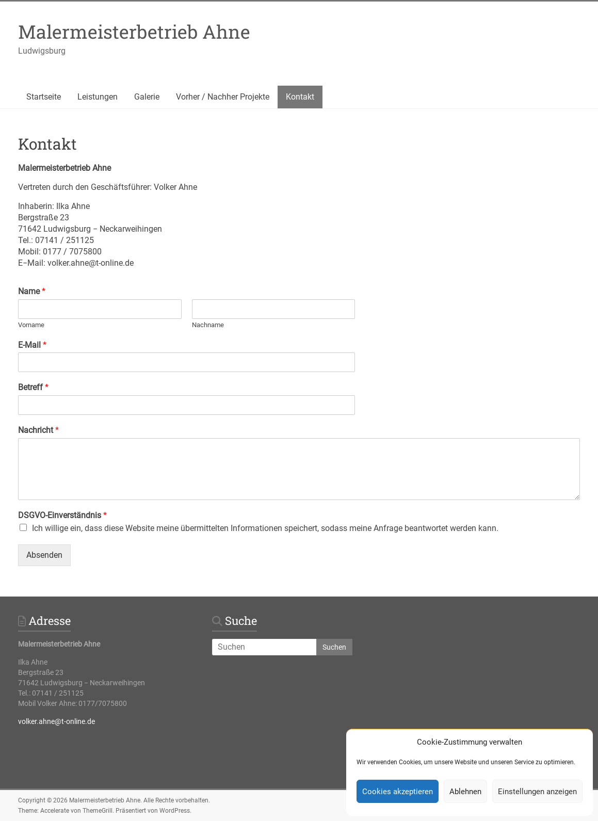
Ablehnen (465, 791)
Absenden (44, 555)
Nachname (208, 325)
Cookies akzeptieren (397, 791)
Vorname (31, 325)
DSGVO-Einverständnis (62, 515)
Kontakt (300, 97)
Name (31, 291)
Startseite (43, 97)
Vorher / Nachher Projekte (222, 97)
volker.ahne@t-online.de (56, 721)
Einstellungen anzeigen (537, 791)
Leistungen (97, 97)
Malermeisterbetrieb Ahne (134, 31)
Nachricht (38, 430)
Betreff (33, 387)
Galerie (146, 97)
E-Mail (32, 345)
